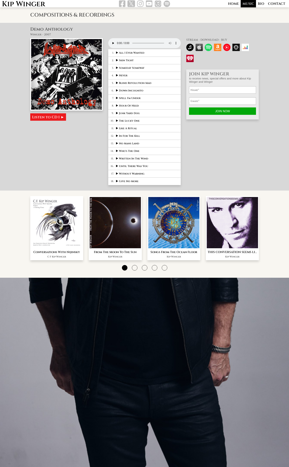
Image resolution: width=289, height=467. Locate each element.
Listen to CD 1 (48, 117)
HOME (233, 3)
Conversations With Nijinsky (56, 266)
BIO (261, 3)
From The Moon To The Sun (115, 266)
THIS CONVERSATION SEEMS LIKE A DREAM (241, 266)
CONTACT (276, 3)
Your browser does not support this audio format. (144, 43)
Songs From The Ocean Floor (173, 266)
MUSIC (248, 3)
